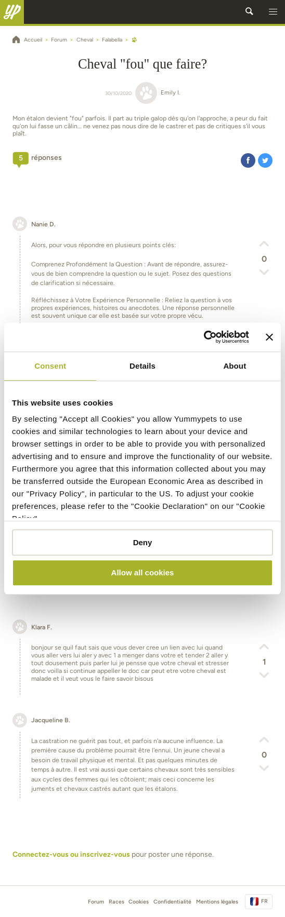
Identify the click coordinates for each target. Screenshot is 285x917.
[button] (273, 12)
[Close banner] (269, 337)
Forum (96, 901)
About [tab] (234, 365)
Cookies (138, 901)
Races (116, 901)
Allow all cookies (142, 573)
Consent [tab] (50, 365)
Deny (142, 542)
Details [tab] (142, 365)
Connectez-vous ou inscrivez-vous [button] (71, 854)
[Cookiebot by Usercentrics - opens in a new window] (203, 337)
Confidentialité (172, 901)
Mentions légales (217, 901)
